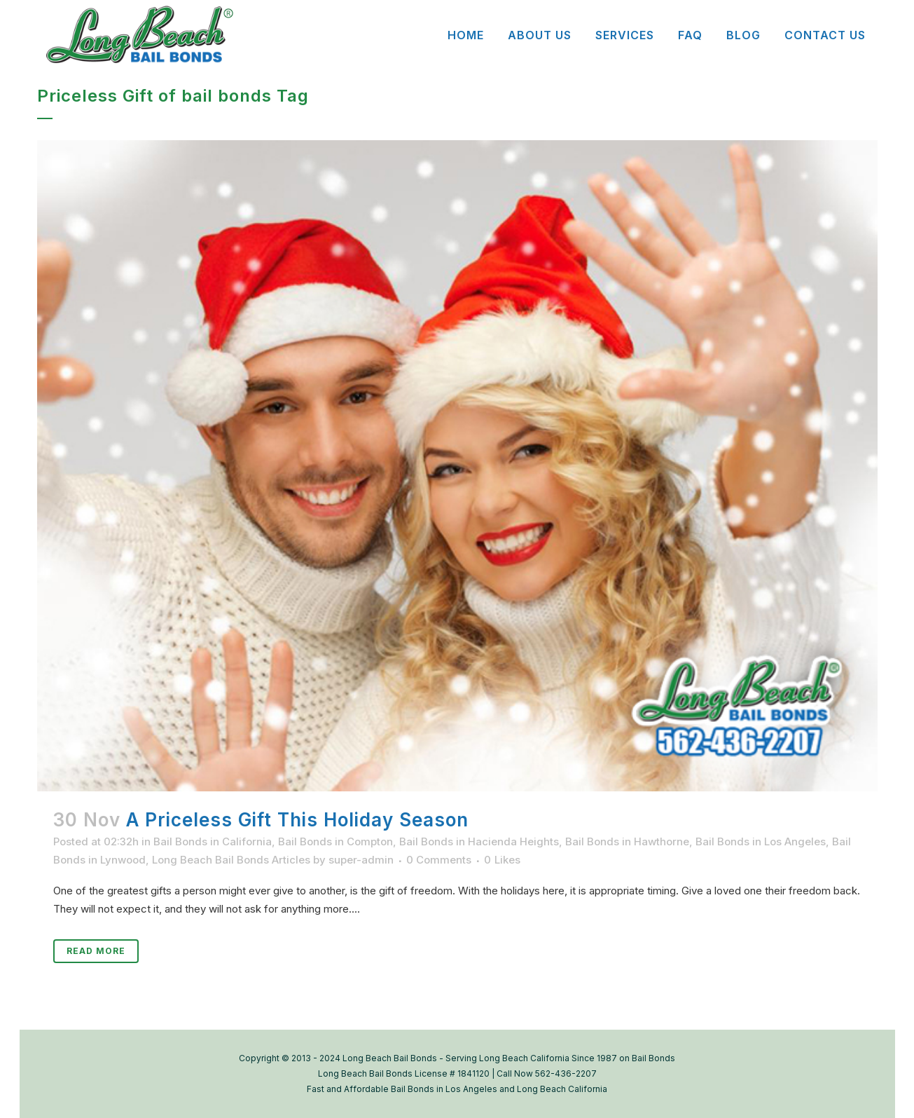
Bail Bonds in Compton (335, 841)
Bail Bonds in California (212, 841)
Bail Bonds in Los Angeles (760, 841)
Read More (96, 951)
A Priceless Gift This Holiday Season (297, 820)
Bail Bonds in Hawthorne (627, 841)
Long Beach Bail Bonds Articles (231, 859)
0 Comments (438, 859)
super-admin (361, 859)
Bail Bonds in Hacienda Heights (479, 841)
